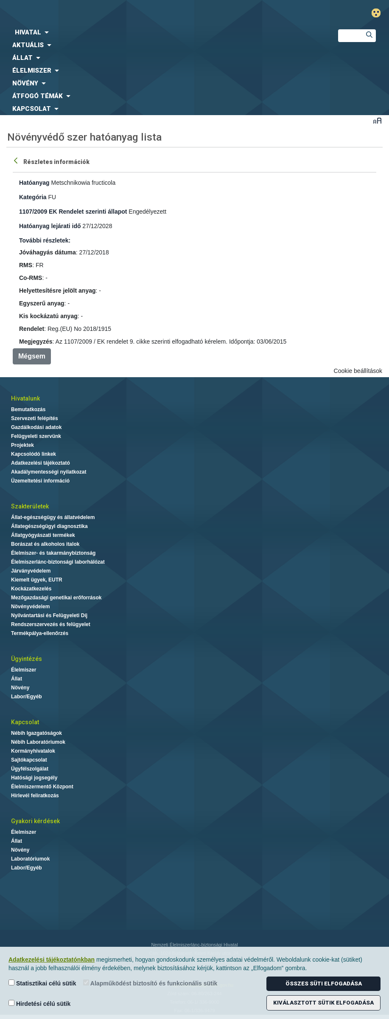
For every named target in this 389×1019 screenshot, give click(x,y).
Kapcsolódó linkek (33, 454)
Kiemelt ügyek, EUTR (36, 580)
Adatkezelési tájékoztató (40, 463)
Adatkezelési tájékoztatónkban (51, 959)
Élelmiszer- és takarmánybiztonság (53, 553)
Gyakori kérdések (35, 821)
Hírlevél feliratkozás (35, 796)
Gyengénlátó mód (379, 12)
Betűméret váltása (377, 120)
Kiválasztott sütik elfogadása (323, 1002)
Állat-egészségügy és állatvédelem (53, 517)
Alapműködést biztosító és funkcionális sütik (150, 983)
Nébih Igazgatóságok (36, 733)
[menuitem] (162, 32)
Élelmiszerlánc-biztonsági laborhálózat (58, 562)
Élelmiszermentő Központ (42, 787)
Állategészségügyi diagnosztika (49, 526)
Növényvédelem (30, 607)
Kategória (33, 197)
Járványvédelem (30, 571)
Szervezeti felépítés (34, 418)
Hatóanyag (34, 182)
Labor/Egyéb (26, 697)
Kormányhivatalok (33, 751)
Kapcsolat (25, 722)
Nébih (129, 13)
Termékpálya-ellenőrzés (39, 633)
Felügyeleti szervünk (36, 436)
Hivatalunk (25, 398)
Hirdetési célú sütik (39, 1003)
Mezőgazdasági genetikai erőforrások (56, 598)
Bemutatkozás (28, 409)
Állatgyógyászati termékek (43, 535)
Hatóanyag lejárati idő (50, 226)
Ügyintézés (26, 658)
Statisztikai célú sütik (42, 983)
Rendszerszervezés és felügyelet (50, 624)
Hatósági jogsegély (34, 778)
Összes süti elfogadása (323, 983)
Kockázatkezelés (31, 589)
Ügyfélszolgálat (29, 769)
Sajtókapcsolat (29, 760)
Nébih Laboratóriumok (38, 742)
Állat (16, 679)
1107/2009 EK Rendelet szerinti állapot (73, 211)
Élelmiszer (23, 670)
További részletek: (44, 240)
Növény (20, 688)
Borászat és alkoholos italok (45, 544)
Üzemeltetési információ (40, 481)
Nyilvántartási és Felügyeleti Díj (49, 615)
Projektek (22, 445)
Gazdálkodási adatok (36, 427)
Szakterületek (30, 506)
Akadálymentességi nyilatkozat (48, 472)
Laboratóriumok (30, 859)
